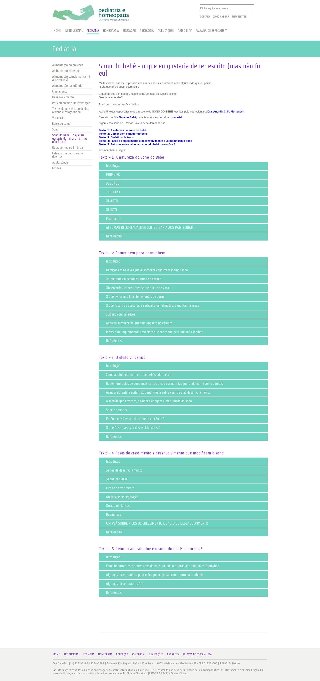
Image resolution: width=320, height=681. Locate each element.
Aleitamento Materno (65, 71)
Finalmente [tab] (111, 219)
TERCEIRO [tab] (110, 192)
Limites (56, 168)
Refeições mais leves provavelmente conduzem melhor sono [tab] (144, 270)
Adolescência (60, 162)
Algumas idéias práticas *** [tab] (122, 584)
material (177, 117)
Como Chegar (221, 16)
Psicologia (138, 654)
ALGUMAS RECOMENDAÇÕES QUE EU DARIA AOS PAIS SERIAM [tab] (147, 227)
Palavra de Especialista (197, 654)
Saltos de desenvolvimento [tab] (121, 470)
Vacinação (58, 118)
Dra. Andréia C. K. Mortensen (225, 111)
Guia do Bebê (127, 117)
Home (56, 654)
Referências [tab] (111, 236)
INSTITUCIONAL (74, 30)
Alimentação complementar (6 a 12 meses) (71, 78)
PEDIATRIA (93, 30)
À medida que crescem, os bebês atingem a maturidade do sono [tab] (146, 401)
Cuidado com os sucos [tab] (118, 314)
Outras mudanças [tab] (115, 505)
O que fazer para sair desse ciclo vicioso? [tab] (131, 428)
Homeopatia (105, 654)
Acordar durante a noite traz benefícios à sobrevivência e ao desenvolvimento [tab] (155, 392)
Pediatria (88, 654)
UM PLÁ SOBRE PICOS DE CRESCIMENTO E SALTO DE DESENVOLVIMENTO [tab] (154, 523)
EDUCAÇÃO (129, 30)
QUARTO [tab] (109, 201)
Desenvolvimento (63, 97)
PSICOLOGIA (147, 30)
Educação (122, 654)
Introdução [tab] (110, 166)
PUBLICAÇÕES (166, 30)
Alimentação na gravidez (67, 65)
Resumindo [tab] (111, 514)
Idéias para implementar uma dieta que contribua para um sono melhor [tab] (151, 332)
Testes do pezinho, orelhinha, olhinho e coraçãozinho (70, 110)
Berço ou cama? (61, 123)
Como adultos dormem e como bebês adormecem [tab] (136, 375)
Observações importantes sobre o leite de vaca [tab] (135, 288)
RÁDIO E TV (185, 30)
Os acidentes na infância (67, 147)
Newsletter (239, 16)
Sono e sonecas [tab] (114, 410)
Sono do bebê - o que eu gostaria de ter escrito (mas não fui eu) (69, 138)
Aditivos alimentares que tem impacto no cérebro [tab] (136, 323)
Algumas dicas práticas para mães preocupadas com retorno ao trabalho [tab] (152, 575)
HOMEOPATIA (111, 30)
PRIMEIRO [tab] (110, 174)
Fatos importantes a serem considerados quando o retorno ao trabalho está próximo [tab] (160, 566)
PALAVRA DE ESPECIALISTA (212, 30)
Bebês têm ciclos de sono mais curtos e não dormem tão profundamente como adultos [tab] (162, 383)
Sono (55, 129)
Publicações (155, 654)
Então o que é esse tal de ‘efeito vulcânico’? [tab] (132, 419)
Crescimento (59, 91)
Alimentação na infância (67, 85)
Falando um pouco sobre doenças (67, 155)
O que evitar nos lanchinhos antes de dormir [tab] (133, 296)
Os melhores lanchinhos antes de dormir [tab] (131, 279)
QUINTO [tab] (109, 210)
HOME (57, 30)
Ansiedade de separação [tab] (119, 497)
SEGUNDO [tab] (110, 183)
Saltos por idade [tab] (114, 479)
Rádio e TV (173, 654)
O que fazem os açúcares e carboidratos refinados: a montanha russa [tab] (150, 305)
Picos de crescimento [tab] (117, 488)
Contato (205, 16)
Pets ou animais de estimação (71, 103)
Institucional (72, 654)
